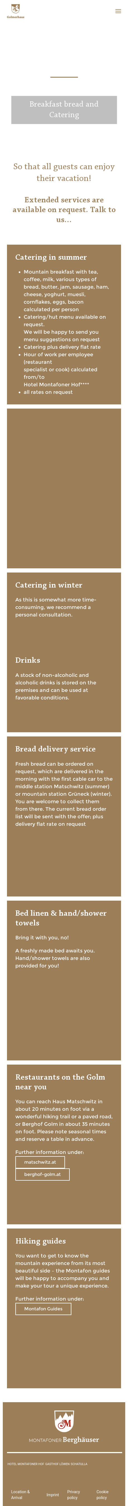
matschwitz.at (40, 1162)
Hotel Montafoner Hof (26, 1464)
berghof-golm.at (42, 1174)
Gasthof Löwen (57, 1464)
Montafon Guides (43, 1308)
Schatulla (79, 1464)
